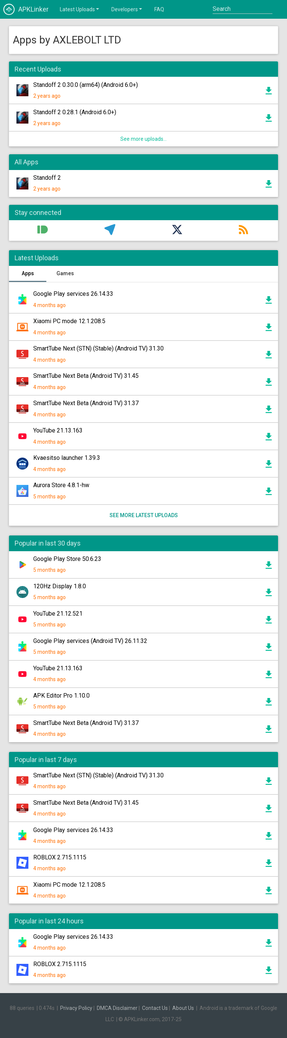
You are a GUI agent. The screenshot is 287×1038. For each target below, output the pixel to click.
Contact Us (155, 1008)
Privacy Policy (76, 1008)
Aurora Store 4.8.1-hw (61, 485)
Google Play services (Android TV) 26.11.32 (90, 640)
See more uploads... (143, 139)
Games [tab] (65, 273)
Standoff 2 (47, 177)
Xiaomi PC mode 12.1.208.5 (69, 321)
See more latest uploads (143, 515)
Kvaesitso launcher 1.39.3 (66, 457)
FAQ (159, 9)
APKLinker (26, 9)
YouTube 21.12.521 (58, 613)
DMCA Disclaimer (117, 1008)
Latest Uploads (80, 9)
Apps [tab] (28, 273)
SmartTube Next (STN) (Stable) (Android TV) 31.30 (98, 348)
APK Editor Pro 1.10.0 (61, 695)
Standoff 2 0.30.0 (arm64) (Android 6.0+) (85, 84)
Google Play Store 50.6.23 (67, 558)
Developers (127, 9)
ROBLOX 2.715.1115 (59, 857)
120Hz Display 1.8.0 (59, 586)
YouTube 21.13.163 (58, 430)
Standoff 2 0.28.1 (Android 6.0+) (74, 112)
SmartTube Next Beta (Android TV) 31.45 (86, 375)
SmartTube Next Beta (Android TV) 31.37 (86, 403)
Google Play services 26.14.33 (73, 293)
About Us (183, 1008)
